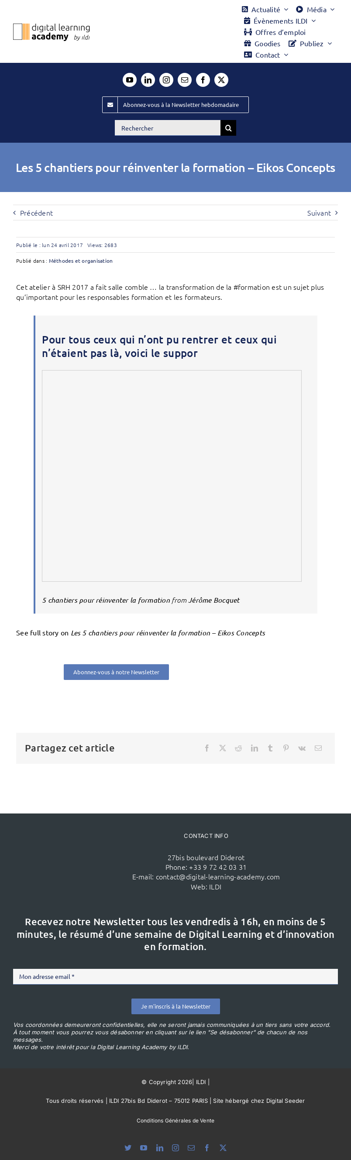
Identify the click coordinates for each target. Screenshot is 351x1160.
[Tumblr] (270, 748)
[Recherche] (228, 128)
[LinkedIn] (254, 748)
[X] (223, 748)
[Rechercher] (167, 128)
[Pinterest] (286, 748)
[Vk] (302, 748)
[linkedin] (148, 80)
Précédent (36, 212)
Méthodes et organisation (81, 260)
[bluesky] (127, 1147)
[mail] (185, 80)
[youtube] (130, 80)
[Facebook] (207, 748)
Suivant (319, 212)
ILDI (215, 886)
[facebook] (203, 80)
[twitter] (221, 80)
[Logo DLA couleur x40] (51, 27)
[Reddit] (238, 748)
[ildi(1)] (91, 844)
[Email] (318, 748)
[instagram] (166, 80)
